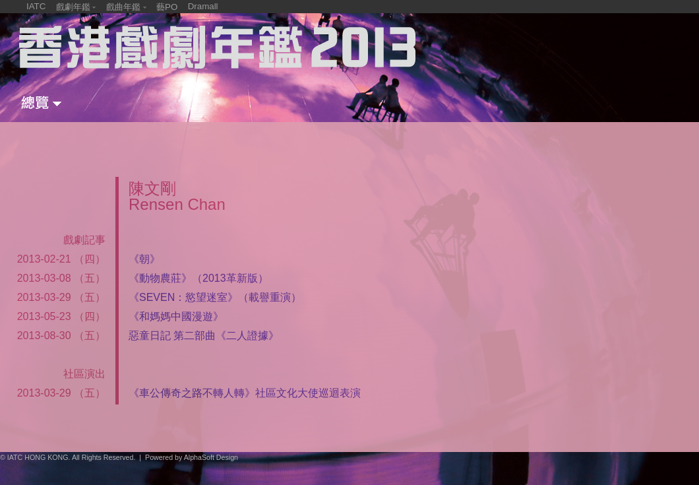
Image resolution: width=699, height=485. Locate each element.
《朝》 (144, 259)
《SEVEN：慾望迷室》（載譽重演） (215, 297)
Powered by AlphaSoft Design (191, 457)
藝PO (166, 7)
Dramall (203, 6)
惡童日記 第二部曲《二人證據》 (204, 335)
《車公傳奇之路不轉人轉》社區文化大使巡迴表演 (245, 393)
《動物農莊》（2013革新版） (198, 278)
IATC (36, 6)
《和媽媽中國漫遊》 (176, 316)
